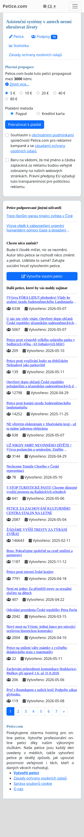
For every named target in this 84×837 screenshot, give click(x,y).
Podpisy (44, 36)
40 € (61, 93)
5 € (12, 93)
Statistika (19, 45)
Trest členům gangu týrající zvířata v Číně (39, 216)
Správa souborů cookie (33, 783)
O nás (18, 788)
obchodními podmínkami (53, 135)
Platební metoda (19, 108)
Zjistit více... (17, 84)
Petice (16, 36)
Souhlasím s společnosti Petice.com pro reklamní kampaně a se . (42, 143)
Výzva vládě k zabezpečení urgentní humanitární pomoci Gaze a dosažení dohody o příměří (36, 230)
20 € (45, 93)
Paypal (21, 113)
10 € (28, 93)
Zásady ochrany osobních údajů (35, 54)
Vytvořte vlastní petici (42, 276)
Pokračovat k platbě (24, 124)
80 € (13, 98)
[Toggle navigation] (75, 6)
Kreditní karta (53, 113)
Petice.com (15, 6)
